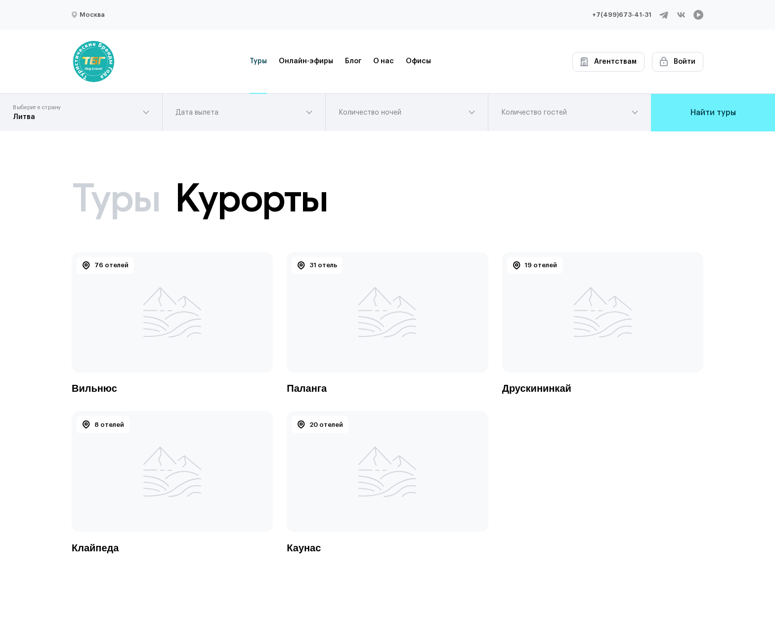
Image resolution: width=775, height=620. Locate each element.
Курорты (250, 197)
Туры (258, 61)
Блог (353, 61)
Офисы (418, 61)
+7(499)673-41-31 (621, 14)
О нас (383, 61)
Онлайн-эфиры (306, 61)
